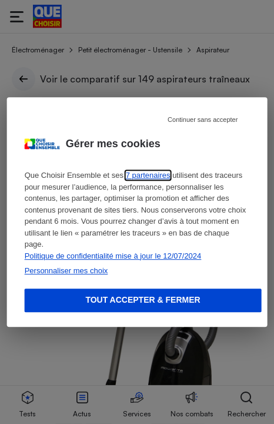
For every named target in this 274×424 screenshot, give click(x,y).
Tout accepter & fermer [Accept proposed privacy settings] (142, 299)
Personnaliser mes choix (66, 270)
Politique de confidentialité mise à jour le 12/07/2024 (113, 255)
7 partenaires (148, 175)
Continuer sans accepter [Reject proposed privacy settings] (203, 119)
